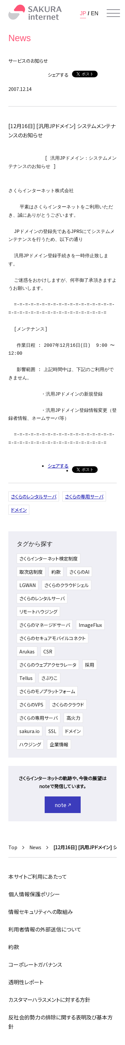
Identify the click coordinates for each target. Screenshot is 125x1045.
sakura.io (29, 731)
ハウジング (30, 744)
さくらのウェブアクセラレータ (47, 664)
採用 (89, 664)
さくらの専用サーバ (84, 496)
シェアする (58, 74)
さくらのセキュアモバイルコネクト (52, 638)
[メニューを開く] (113, 13)
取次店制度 (31, 571)
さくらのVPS (31, 704)
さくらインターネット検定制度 (48, 558)
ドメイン (19, 509)
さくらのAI (79, 571)
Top (12, 847)
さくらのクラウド (68, 704)
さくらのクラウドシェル (66, 585)
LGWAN (27, 585)
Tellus (26, 678)
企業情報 (59, 744)
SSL (52, 731)
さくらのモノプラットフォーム (47, 691)
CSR (47, 651)
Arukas (27, 651)
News (35, 847)
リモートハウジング (38, 611)
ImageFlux (90, 625)
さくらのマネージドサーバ (44, 625)
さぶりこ (49, 678)
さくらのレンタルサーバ (33, 496)
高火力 (73, 717)
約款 (56, 571)
